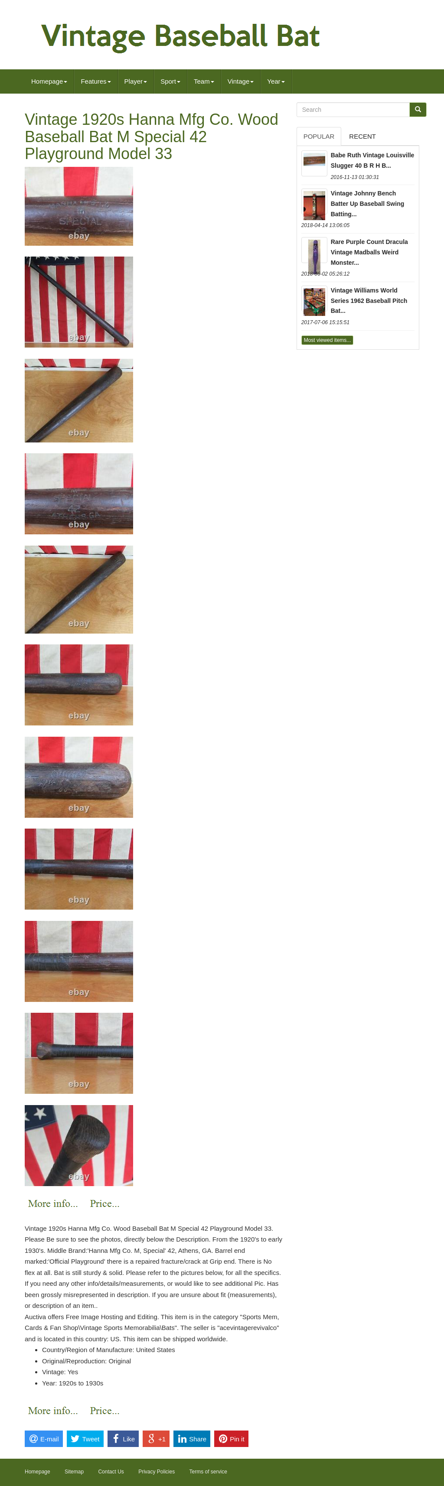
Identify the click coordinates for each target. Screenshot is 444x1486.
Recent (362, 136)
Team (204, 81)
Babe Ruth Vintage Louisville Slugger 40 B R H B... (373, 160)
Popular (319, 136)
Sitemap (74, 1472)
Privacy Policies (156, 1472)
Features (96, 81)
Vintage (241, 81)
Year (275, 81)
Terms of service (208, 1472)
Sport (170, 81)
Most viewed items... (327, 340)
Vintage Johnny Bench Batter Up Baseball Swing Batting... (368, 204)
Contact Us (111, 1472)
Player (135, 81)
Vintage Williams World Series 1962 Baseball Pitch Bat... (369, 301)
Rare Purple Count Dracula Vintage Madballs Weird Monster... (369, 252)
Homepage (49, 81)
